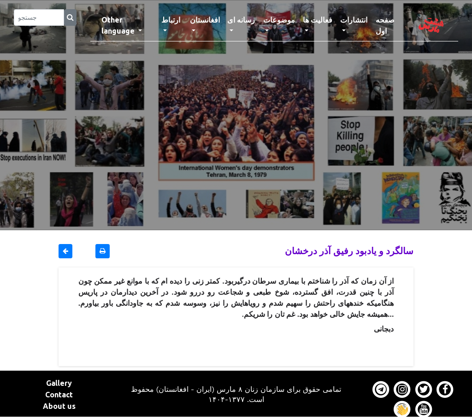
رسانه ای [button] (241, 20)
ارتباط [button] (170, 20)
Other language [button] (118, 25)
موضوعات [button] (279, 20)
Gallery (59, 383)
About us (59, 406)
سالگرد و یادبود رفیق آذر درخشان (349, 250)
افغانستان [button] (205, 20)
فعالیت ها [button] (317, 20)
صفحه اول (390, 25)
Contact (59, 394)
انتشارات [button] (353, 20)
